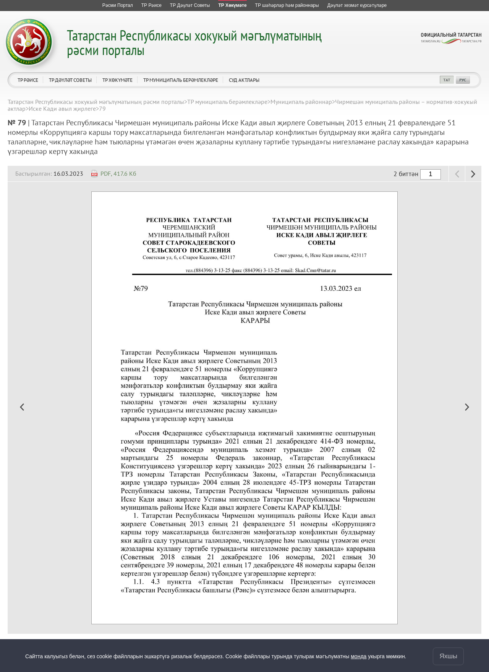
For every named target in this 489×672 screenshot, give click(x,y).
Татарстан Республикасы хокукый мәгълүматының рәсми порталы (194, 42)
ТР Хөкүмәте (117, 80)
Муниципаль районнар (301, 101)
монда (358, 656)
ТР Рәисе (28, 80)
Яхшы (448, 656)
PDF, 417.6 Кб (118, 173)
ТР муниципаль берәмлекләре (180, 80)
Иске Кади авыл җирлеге (62, 108)
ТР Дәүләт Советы (70, 80)
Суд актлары (244, 80)
